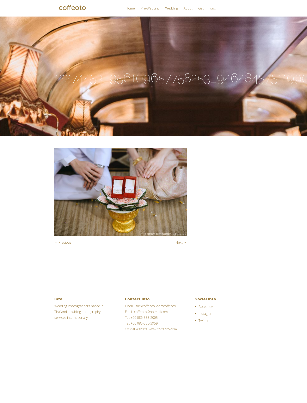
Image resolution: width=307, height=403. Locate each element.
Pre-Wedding (150, 9)
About (188, 9)
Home (130, 9)
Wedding (171, 9)
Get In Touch (207, 9)
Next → (181, 242)
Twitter (203, 320)
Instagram (205, 313)
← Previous (62, 242)
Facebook (205, 306)
